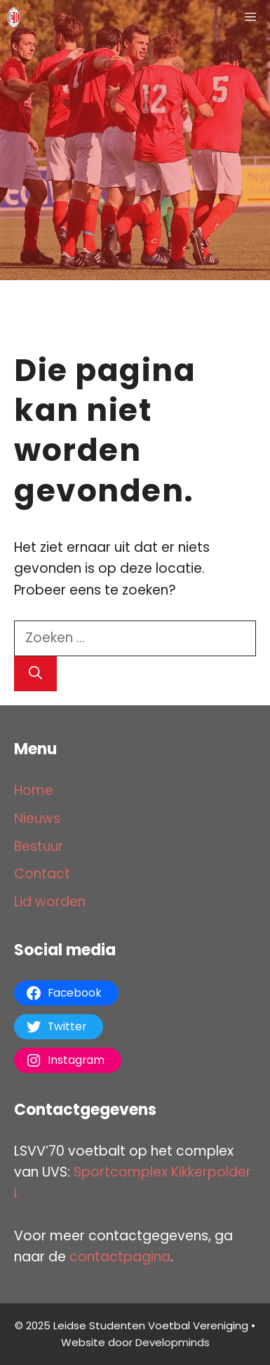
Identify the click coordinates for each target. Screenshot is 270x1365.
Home (33, 790)
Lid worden (50, 901)
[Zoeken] (35, 674)
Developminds (172, 1342)
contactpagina (119, 1256)
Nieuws (37, 818)
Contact (42, 873)
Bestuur (38, 846)
